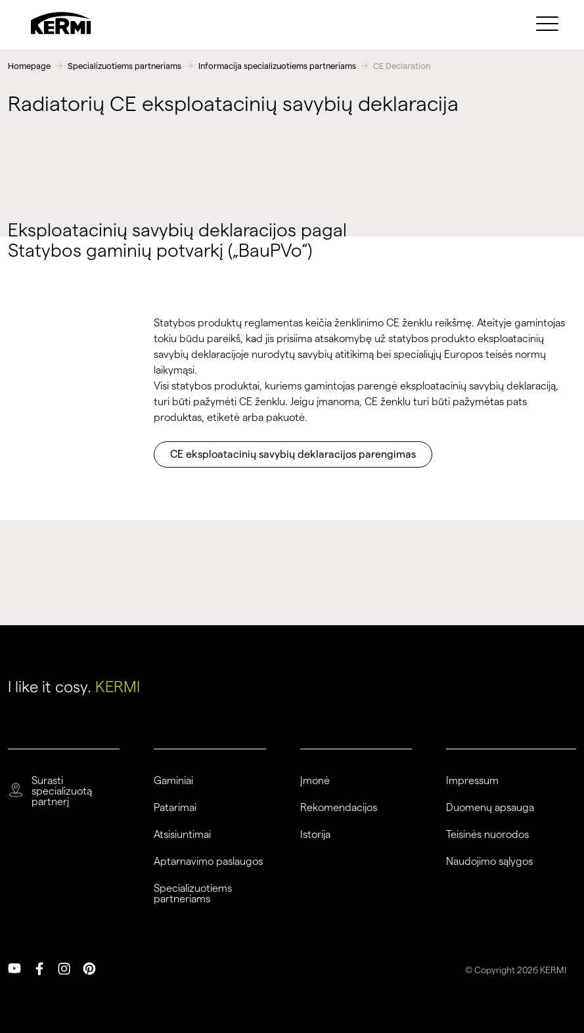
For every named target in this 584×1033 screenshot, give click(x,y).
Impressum (472, 781)
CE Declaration (401, 65)
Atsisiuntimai (182, 834)
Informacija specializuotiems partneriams (277, 65)
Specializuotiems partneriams (124, 65)
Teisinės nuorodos (487, 834)
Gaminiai (173, 781)
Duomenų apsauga (490, 807)
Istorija (315, 834)
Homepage (29, 65)
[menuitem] (549, 23)
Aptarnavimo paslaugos (208, 861)
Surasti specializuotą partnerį (62, 791)
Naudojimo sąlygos (489, 861)
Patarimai (175, 807)
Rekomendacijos (338, 807)
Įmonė (315, 781)
